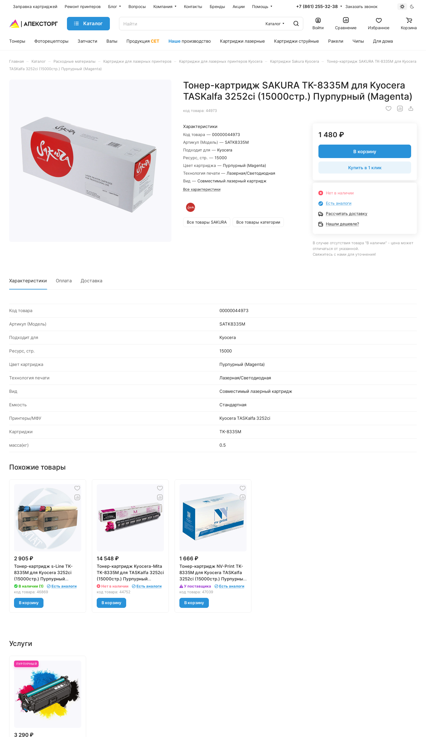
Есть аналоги (338, 203)
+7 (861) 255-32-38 (317, 6)
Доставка (91, 280)
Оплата (64, 280)
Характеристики (28, 280)
